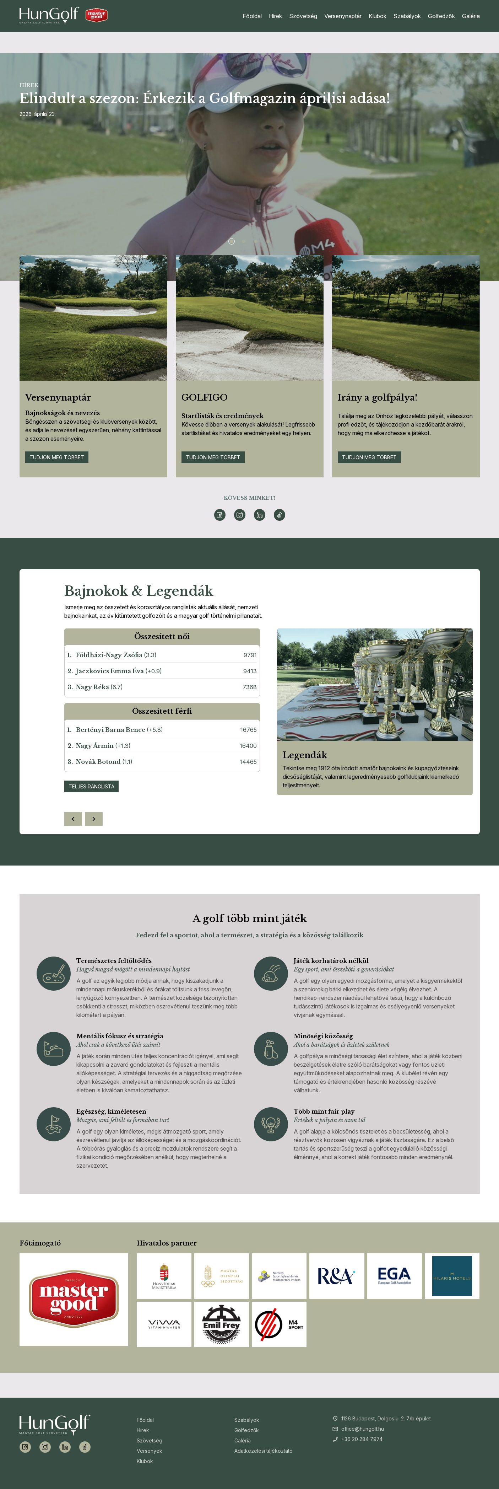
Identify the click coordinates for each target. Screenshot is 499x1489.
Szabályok (407, 16)
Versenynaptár (343, 16)
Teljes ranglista (91, 786)
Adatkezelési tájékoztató (263, 1451)
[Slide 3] (255, 241)
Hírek (275, 16)
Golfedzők (441, 16)
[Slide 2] (243, 241)
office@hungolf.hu (362, 1429)
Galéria (471, 16)
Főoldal (252, 16)
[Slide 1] (231, 241)
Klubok (377, 16)
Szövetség (303, 16)
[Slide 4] (268, 241)
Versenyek (149, 1451)
